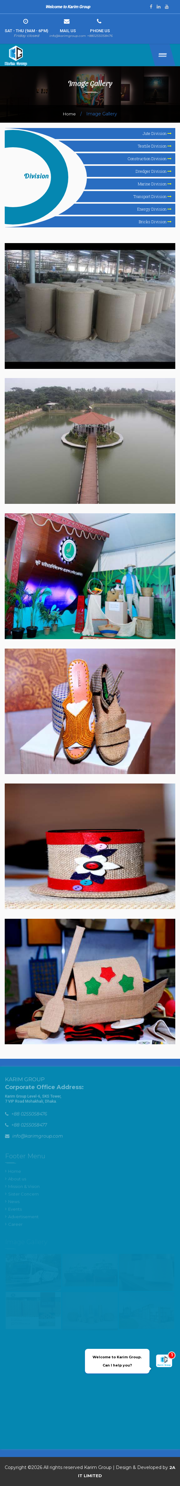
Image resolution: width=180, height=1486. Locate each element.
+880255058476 (100, 36)
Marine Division (155, 184)
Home (69, 113)
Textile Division (155, 146)
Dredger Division (154, 171)
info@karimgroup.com (67, 36)
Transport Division (152, 196)
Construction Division (149, 158)
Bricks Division (155, 221)
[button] (162, 55)
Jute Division (157, 133)
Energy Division (154, 209)
